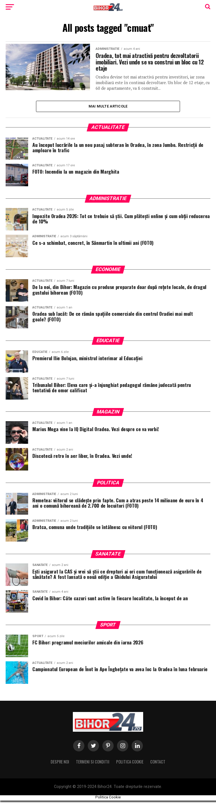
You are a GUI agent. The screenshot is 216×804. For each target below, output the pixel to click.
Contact (157, 765)
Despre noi (60, 765)
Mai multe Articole (108, 109)
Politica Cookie (129, 765)
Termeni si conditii (92, 765)
